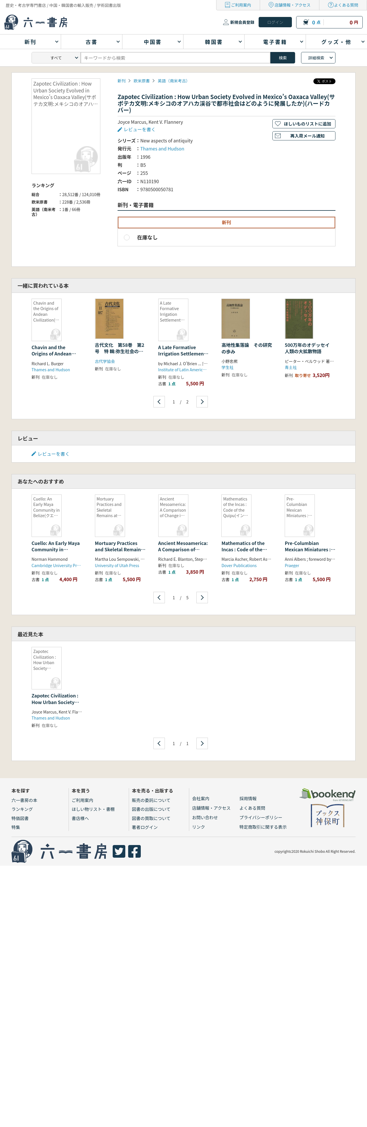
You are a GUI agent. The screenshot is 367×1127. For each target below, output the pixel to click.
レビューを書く (140, 129)
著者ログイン (145, 827)
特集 (15, 827)
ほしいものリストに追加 (307, 124)
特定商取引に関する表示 (263, 827)
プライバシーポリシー (260, 817)
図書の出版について (151, 809)
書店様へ (80, 818)
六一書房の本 (24, 800)
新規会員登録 (242, 22)
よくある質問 (346, 5)
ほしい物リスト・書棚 (93, 809)
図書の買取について (151, 818)
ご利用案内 (241, 5)
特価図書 (20, 818)
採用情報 (248, 798)
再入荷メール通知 (307, 136)
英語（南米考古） (174, 81)
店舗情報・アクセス (293, 5)
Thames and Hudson (162, 148)
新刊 (122, 81)
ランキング (22, 809)
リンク (198, 827)
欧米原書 (142, 81)
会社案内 (200, 798)
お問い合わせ (205, 817)
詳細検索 (316, 58)
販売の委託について (151, 800)
